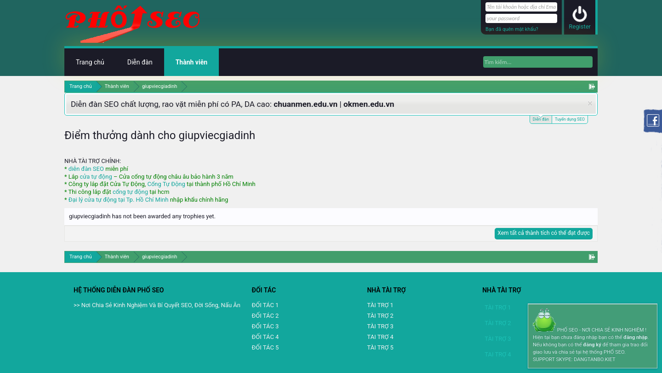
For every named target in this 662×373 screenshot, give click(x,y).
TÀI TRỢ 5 (380, 347)
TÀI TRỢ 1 (380, 305)
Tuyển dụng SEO (570, 119)
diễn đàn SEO (86, 168)
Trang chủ (90, 62)
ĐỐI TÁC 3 (265, 326)
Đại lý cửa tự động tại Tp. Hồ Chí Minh (118, 199)
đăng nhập (635, 337)
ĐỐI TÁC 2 (265, 315)
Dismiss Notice (590, 103)
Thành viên (191, 62)
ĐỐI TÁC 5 (265, 347)
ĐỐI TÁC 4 (265, 336)
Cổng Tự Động (166, 184)
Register (580, 26)
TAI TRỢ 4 (380, 336)
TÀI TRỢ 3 (380, 326)
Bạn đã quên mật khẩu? (511, 29)
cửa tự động (96, 176)
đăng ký (592, 345)
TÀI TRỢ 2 (380, 315)
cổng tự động (130, 191)
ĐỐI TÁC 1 (265, 305)
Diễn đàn (541, 119)
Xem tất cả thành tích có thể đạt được (543, 233)
